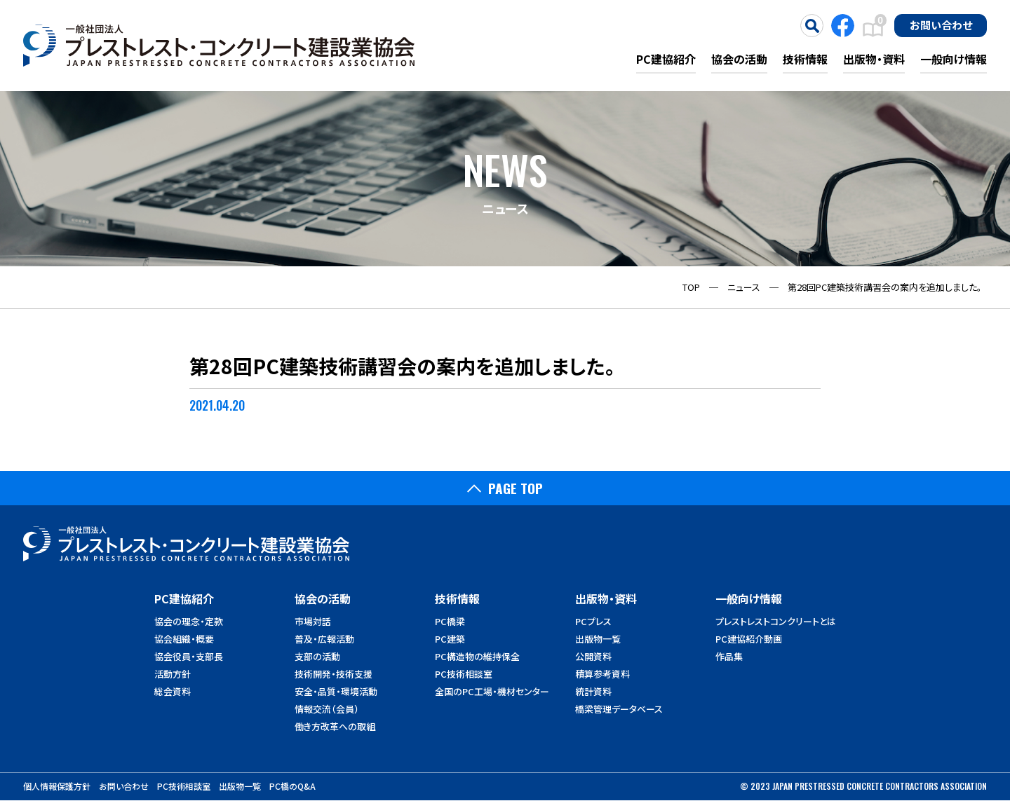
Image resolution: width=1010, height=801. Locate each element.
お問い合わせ (941, 24)
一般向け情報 (953, 58)
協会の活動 (739, 58)
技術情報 (805, 58)
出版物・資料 (874, 58)
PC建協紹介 (666, 58)
